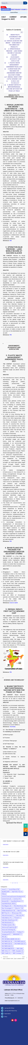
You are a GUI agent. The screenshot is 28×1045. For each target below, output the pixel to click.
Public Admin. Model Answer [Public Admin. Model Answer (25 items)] (9, 920)
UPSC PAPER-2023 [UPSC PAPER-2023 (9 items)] (7, 943)
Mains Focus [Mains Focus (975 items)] (21, 910)
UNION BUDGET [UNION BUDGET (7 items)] (17, 934)
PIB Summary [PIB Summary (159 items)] (16, 913)
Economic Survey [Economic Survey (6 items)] (6, 898)
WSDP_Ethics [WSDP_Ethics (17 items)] (6, 951)
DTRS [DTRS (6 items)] (4, 894)
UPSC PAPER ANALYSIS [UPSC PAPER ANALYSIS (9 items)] (8, 948)
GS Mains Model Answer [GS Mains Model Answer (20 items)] (8, 910)
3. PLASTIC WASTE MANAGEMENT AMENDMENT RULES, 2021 (14, 65)
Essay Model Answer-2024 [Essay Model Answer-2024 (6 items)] (9, 903)
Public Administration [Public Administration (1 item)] (7, 922)
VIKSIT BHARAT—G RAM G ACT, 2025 (13, 841)
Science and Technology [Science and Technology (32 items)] (8, 929)
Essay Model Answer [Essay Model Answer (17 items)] (17, 901)
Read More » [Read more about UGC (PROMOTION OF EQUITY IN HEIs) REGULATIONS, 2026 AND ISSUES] (6, 879)
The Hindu (12, 726)
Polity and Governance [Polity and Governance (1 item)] (8, 915)
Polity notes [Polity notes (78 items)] (20, 915)
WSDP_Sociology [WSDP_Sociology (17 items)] (18, 953)
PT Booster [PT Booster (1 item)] (17, 917)
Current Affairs (14, 12)
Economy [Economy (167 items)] (17, 898)
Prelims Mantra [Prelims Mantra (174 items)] (7, 917)
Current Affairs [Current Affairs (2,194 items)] (14, 889)
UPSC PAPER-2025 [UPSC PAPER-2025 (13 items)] (7, 946)
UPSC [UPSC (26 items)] (4, 936)
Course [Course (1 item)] (4, 889)
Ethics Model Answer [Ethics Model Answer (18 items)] (20, 906)
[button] (21, 32)
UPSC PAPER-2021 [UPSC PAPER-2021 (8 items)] (7, 941)
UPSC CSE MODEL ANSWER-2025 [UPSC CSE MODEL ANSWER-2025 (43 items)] (10, 939)
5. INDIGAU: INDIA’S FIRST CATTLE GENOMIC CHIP (14, 78)
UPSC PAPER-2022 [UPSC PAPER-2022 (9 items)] (19, 941)
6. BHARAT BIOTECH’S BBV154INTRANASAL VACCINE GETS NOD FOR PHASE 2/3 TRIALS (14, 88)
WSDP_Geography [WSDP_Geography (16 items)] (17, 951)
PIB (10, 240)
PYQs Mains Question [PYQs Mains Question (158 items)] (8, 924)
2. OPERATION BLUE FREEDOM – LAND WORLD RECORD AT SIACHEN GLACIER (14, 52)
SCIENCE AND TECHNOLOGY (15, 82)
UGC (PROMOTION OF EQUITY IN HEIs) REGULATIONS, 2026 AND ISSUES (14, 875)
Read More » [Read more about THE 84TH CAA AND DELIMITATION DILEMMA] (6, 867)
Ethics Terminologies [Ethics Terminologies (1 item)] (7, 908)
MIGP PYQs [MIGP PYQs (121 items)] (6, 913)
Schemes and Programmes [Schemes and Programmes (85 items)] (9, 927)
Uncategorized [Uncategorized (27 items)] (6, 934)
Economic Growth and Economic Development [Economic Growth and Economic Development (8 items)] (13, 896)
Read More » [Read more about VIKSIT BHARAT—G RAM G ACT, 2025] (6, 844)
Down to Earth (14, 602)
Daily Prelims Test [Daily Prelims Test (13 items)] (17, 891)
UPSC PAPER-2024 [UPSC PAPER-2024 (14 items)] (19, 943)
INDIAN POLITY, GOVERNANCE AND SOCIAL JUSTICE (15, 37)
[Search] (25, 3)
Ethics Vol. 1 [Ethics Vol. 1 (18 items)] (19, 908)
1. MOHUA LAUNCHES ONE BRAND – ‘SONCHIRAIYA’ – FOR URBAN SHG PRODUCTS (14, 44)
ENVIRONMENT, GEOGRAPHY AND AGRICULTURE (15, 59)
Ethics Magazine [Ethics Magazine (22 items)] (6, 906)
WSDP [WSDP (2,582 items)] (20, 948)
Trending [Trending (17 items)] (20, 932)
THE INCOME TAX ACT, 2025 (11, 852)
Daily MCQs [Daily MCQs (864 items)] (6, 891)
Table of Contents (13, 30)
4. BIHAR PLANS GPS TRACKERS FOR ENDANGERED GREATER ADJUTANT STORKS (14, 72)
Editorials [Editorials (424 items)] (5, 901)
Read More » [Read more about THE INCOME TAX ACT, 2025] (6, 855)
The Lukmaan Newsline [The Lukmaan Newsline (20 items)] (8, 932)
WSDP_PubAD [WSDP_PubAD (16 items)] (6, 953)
